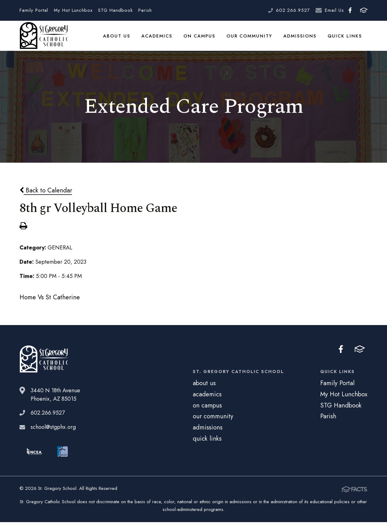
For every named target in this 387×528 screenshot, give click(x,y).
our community (250, 38)
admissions (301, 38)
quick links (345, 38)
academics (159, 38)
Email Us (334, 10)
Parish (145, 10)
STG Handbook (115, 10)
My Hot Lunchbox (73, 10)
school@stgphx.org (53, 433)
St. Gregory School (43, 39)
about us (119, 38)
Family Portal (33, 10)
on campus (201, 38)
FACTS (364, 10)
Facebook (350, 10)
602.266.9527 (293, 10)
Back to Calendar (45, 196)
